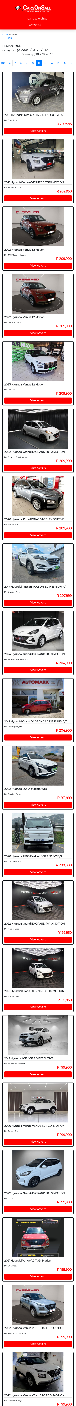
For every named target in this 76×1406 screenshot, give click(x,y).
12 (45, 62)
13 (51, 62)
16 (71, 62)
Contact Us (34, 24)
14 (58, 62)
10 (32, 62)
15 (64, 62)
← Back (7, 37)
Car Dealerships (37, 18)
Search (5, 34)
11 (39, 62)
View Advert (38, 130)
